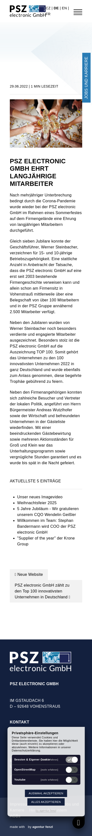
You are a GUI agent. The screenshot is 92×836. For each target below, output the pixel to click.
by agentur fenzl (46, 810)
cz (49, 8)
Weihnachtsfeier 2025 (37, 503)
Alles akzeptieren (46, 801)
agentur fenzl (42, 827)
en (65, 8)
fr (48, 14)
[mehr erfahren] (49, 760)
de (57, 8)
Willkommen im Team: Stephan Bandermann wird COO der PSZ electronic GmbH (46, 526)
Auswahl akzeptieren (46, 793)
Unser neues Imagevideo (40, 497)
